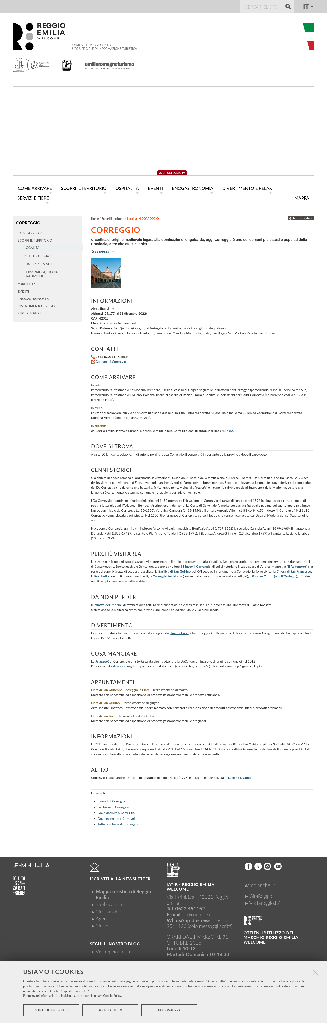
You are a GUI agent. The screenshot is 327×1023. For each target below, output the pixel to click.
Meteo (103, 924)
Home (95, 218)
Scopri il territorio (113, 218)
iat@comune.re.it (199, 913)
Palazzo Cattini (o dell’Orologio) (274, 575)
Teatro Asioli (179, 632)
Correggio (28, 221)
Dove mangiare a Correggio (117, 818)
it (306, 7)
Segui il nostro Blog (115, 942)
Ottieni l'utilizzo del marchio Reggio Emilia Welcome (270, 936)
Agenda (104, 917)
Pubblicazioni (109, 903)
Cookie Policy (112, 996)
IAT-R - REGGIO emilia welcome (190, 886)
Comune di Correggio (111, 361)
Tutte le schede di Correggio (118, 823)
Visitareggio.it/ (264, 902)
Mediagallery (109, 910)
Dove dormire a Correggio (116, 812)
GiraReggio (260, 895)
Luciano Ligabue (239, 777)
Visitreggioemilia (113, 950)
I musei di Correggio (112, 800)
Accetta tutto (110, 1011)
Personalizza (169, 1011)
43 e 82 (227, 430)
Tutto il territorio (301, 217)
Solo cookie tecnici (51, 1011)
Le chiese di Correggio (113, 806)
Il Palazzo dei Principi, (106, 604)
